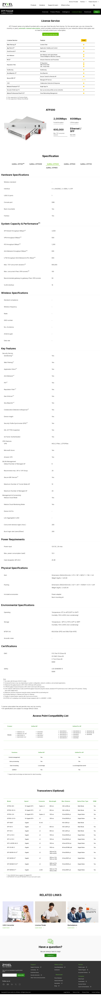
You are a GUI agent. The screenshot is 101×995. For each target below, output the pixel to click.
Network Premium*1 (13, 87)
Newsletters (57, 982)
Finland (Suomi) (93, 2)
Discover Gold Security (51, 35)
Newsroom (57, 974)
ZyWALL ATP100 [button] (18, 165)
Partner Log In (81, 968)
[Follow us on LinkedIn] (12, 985)
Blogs (55, 984)
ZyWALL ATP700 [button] (86, 165)
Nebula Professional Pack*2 (15, 94)
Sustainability (81, 982)
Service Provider (73, 2)
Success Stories (82, 984)
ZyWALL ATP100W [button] (35, 165)
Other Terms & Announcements (38, 978)
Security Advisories (35, 975)
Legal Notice (67, 993)
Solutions (42, 5)
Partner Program (82, 970)
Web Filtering (11, 45)
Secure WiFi (11, 79)
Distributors (57, 970)
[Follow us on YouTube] (8, 985)
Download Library (35, 973)
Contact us (50, 956)
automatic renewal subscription (29, 29)
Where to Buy (65, 5)
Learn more (6, 928)
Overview (45, 12)
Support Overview (35, 968)
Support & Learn (53, 5)
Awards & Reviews (58, 979)
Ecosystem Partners (83, 973)
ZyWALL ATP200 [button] (53, 165)
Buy (96, 12)
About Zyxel (81, 979)
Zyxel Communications (83, 987)
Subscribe (21, 976)
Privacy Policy (85, 993)
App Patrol (10, 49)
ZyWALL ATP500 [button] (69, 165)
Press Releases (58, 977)
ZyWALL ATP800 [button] (52, 168)
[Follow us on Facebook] (4, 985)
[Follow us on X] (16, 985)
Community (33, 970)
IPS (8, 60)
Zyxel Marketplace (58, 968)
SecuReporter (11, 74)
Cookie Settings (96, 993)
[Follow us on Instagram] (20, 985)
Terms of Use (76, 993)
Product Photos (55, 12)
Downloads (87, 12)
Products (33, 5)
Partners (82, 2)
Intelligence (66, 12)
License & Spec (77, 12)
